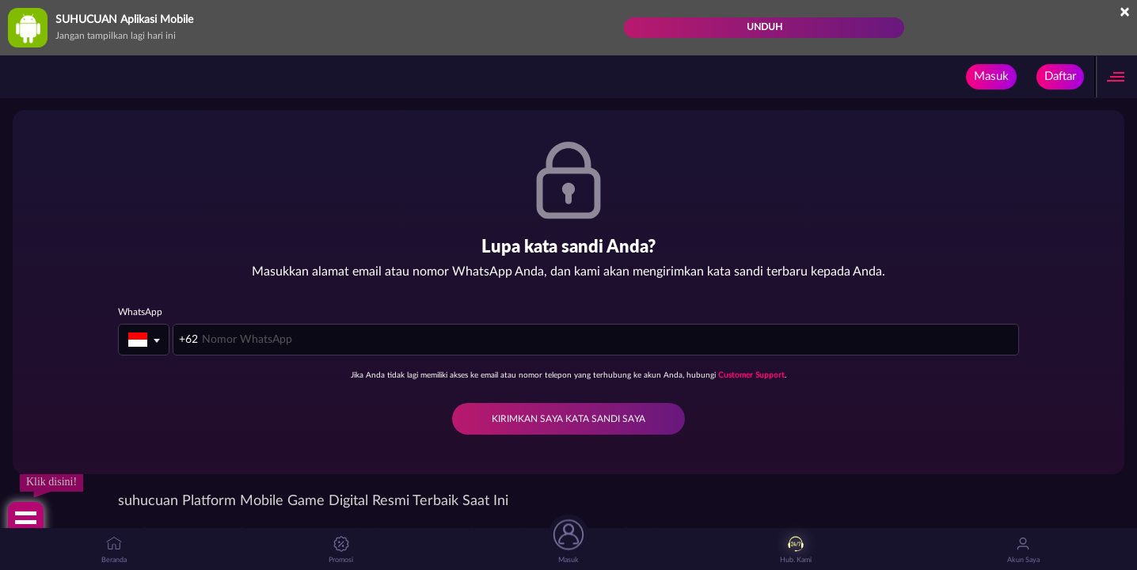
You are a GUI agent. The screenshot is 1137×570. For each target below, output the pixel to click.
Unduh (764, 27)
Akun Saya (1023, 550)
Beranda (114, 550)
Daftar (1060, 76)
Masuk (991, 76)
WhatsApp (140, 312)
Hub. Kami (796, 550)
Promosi (341, 550)
